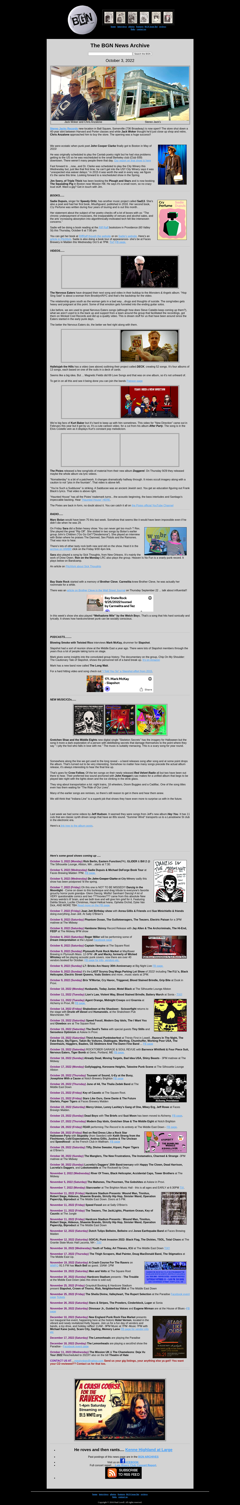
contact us (141, 29)
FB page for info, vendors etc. (102, 960)
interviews (122, 26)
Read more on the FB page (94, 905)
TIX (182, 1187)
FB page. (120, 242)
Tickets (61, 1297)
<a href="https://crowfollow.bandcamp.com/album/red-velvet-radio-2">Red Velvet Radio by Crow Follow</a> (120, 806)
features (140, 26)
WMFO (54, 1265)
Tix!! (112, 242)
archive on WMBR (61, 549)
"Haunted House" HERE (96, 499)
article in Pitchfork (60, 239)
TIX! (99, 1242)
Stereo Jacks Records (64, 128)
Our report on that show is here (132, 160)
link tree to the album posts (76, 825)
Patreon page (135, 381)
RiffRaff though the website (95, 236)
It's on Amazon (151, 660)
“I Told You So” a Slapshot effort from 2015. (127, 671)
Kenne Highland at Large (148, 1449)
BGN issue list (151, 26)
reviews (162, 26)
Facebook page (103, 940)
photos (131, 26)
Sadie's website (127, 236)
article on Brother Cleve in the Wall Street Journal (96, 590)
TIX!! (179, 994)
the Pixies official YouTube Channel (153, 505)
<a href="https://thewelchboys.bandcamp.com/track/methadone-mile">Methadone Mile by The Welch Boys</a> (120, 626)
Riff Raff (103, 227)
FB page (148, 1043)
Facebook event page (76, 1346)
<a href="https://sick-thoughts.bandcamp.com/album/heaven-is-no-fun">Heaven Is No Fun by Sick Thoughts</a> (120, 574)
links (133, 29)
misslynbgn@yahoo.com (89, 1360)
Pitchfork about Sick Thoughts (83, 566)
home (113, 26)
